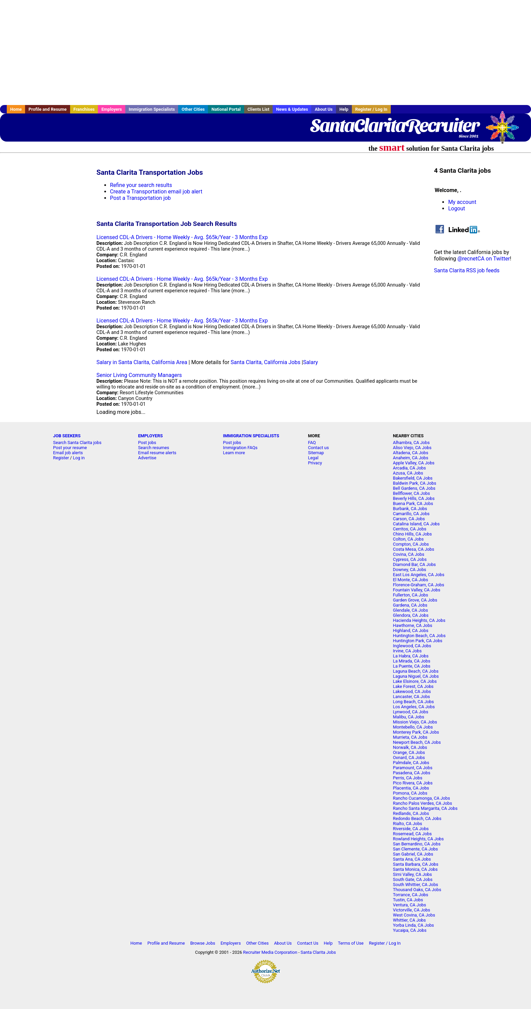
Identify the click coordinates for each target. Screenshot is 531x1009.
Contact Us (307, 943)
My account (462, 202)
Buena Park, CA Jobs (413, 503)
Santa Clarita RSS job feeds (467, 270)
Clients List (259, 109)
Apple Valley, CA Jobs (413, 462)
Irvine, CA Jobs (407, 650)
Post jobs (147, 442)
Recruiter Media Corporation (270, 952)
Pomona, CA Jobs (410, 793)
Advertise (147, 457)
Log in (79, 457)
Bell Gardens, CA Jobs (414, 488)
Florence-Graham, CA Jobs (418, 584)
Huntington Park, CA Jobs (417, 640)
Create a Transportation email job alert (156, 191)
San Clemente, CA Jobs (415, 849)
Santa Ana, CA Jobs (412, 859)
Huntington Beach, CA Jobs (419, 635)
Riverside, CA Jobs (411, 828)
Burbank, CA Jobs (410, 508)
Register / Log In (371, 109)
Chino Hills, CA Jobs (412, 534)
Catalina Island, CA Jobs (416, 523)
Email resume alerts (157, 452)
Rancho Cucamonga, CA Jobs (421, 798)
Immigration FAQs (240, 447)
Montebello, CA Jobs (413, 727)
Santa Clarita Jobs (318, 952)
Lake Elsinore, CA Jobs (415, 681)
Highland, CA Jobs (410, 630)
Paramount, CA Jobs (412, 767)
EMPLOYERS (150, 435)
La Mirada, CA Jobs (411, 661)
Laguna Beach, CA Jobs (415, 671)
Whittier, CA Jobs (409, 920)
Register (61, 457)
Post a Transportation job (140, 198)
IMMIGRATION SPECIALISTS (251, 435)
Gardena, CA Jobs (410, 605)
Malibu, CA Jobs (408, 716)
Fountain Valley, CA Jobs (416, 589)
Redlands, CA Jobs (411, 813)
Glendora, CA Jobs (410, 615)
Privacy (315, 462)
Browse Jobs (202, 943)
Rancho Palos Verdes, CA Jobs (422, 803)
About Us (324, 109)
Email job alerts (68, 452)
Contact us (318, 447)
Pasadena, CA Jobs (411, 772)
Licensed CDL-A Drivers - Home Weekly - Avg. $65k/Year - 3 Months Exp (182, 237)
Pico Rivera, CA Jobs (412, 782)
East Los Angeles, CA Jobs (418, 574)
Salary (310, 362)
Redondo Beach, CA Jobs (417, 818)
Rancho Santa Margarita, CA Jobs (425, 808)
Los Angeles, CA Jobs (414, 706)
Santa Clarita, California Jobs (265, 362)
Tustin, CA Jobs (408, 899)
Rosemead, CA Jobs (412, 833)
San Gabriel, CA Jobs (413, 854)
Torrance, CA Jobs (410, 894)
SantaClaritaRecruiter (394, 125)
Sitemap (316, 452)
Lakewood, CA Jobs (412, 691)
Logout (456, 208)
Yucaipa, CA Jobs (409, 930)
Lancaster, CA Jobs (411, 696)
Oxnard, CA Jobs (409, 757)
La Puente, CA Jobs (411, 666)
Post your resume (70, 447)
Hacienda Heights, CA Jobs (419, 620)
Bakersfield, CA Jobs (412, 478)
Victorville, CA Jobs (411, 909)
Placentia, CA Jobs (411, 788)
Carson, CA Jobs (409, 518)
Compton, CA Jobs (411, 544)
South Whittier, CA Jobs (415, 884)
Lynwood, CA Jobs (410, 711)
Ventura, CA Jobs (409, 904)
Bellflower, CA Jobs (411, 493)
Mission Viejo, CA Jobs (415, 721)
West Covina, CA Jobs (414, 915)
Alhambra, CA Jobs (411, 442)
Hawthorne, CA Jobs (412, 625)
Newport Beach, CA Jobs (417, 742)
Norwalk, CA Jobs (410, 747)
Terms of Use (351, 943)
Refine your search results (141, 185)
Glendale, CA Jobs (410, 610)
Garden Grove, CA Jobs (415, 600)
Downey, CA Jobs (409, 569)
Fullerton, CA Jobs (410, 594)
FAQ (312, 442)
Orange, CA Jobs (409, 752)
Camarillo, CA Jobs (411, 513)
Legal (313, 457)
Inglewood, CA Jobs (412, 645)
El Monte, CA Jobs (410, 579)
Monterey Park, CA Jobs (416, 732)
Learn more (234, 452)
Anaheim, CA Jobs (410, 457)
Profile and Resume (47, 109)
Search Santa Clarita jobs (77, 442)
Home (16, 109)
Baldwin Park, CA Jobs (414, 483)
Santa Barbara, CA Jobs (415, 864)
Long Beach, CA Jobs (413, 701)
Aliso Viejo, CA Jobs (412, 447)
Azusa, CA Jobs (408, 473)
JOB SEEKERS (67, 435)
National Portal (225, 109)
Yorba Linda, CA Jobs (413, 925)
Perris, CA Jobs (407, 777)
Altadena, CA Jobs (410, 452)
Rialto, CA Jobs (407, 823)
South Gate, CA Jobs (412, 879)
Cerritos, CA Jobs (409, 528)
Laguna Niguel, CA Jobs (416, 676)
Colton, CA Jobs (408, 539)
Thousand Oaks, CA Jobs (417, 889)
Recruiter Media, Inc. (506, 131)
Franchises (84, 109)
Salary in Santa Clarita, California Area (142, 362)
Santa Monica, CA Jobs (415, 869)
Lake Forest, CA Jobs (413, 686)
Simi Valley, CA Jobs (412, 874)
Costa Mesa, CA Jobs (413, 549)
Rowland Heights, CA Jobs (418, 838)
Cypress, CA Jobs (409, 559)
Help (343, 109)
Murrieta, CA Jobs (410, 737)
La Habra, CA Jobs (410, 655)
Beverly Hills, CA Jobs (413, 498)
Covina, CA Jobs (408, 554)
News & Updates (292, 109)
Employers (111, 109)
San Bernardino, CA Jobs (417, 843)
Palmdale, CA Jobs (411, 762)
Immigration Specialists (152, 109)
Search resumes (153, 447)
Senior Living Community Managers (139, 375)
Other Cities (193, 109)
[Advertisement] (265, 52)
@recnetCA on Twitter (484, 258)
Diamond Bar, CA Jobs (414, 564)
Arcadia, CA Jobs (409, 467)
